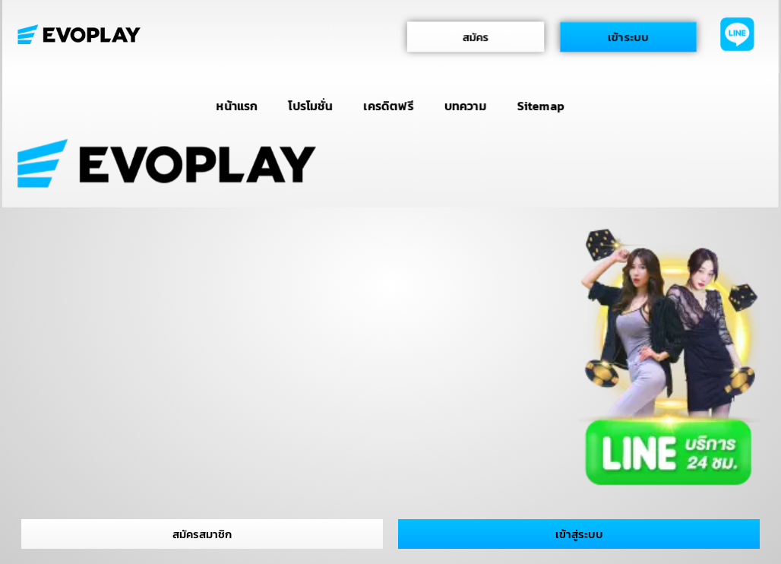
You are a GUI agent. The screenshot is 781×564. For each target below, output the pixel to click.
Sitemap (540, 106)
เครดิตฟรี (389, 106)
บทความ (465, 106)
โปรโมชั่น (311, 106)
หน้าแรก (237, 106)
